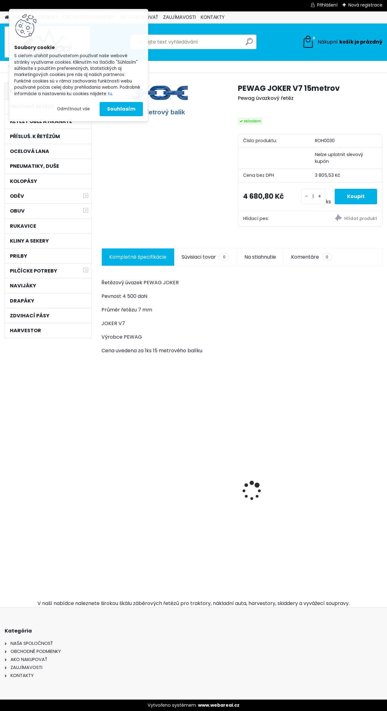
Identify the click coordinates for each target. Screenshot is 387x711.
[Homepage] (7, 17)
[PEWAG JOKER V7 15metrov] (160, 103)
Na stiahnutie (260, 256)
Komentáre (311, 257)
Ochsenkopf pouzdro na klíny (206, 520)
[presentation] (105, 480)
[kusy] (313, 196)
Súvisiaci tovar (205, 257)
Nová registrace (365, 5)
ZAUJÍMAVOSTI (179, 17)
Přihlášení (327, 5)
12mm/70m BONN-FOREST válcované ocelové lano (128, 464)
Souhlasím (121, 108)
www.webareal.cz (218, 705)
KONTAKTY (213, 17)
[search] (249, 44)
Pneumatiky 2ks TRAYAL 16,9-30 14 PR (276, 493)
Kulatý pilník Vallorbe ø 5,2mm (347, 521)
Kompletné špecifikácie (137, 256)
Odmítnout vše (73, 109)
